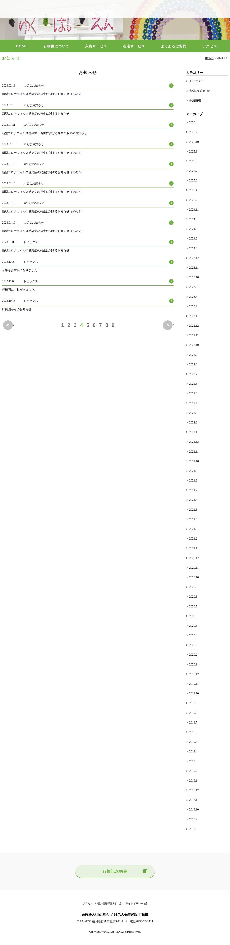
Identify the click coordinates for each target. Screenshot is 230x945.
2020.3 (193, 645)
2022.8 (193, 364)
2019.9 (193, 703)
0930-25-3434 (202, 9)
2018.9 (193, 819)
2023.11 (194, 267)
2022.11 (194, 335)
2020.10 (194, 577)
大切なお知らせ (199, 90)
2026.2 (193, 132)
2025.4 (193, 190)
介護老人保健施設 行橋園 (23, 9)
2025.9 (193, 151)
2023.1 (193, 316)
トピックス (196, 81)
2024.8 (193, 228)
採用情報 (195, 100)
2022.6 (193, 383)
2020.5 (193, 625)
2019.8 (193, 713)
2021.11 (194, 451)
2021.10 (194, 461)
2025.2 (193, 200)
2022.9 (193, 354)
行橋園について (56, 46)
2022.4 (193, 403)
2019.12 (194, 674)
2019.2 (193, 771)
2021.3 (193, 529)
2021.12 (194, 441)
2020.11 (194, 567)
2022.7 (193, 374)
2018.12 (194, 790)
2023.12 (194, 258)
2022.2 (193, 422)
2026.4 (193, 122)
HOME (22, 46)
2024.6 (193, 238)
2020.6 (193, 616)
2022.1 (193, 432)
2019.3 (193, 761)
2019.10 (194, 693)
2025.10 (194, 142)
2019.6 (193, 732)
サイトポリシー (134, 903)
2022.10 (194, 345)
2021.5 (193, 509)
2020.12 (194, 558)
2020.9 (193, 587)
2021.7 (193, 490)
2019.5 (193, 741)
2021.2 (193, 538)
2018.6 (193, 829)
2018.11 (194, 799)
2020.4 (193, 635)
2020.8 (193, 596)
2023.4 (193, 296)
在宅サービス (134, 46)
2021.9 (193, 470)
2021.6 (193, 499)
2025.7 (193, 170)
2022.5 (193, 393)
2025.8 (193, 161)
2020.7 (193, 606)
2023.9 (193, 287)
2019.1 (193, 780)
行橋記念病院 (115, 871)
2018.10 (194, 809)
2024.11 (194, 209)
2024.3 (193, 248)
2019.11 (194, 683)
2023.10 (194, 277)
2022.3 (193, 412)
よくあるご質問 (174, 46)
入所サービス (96, 46)
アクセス (209, 46)
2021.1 (193, 548)
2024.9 (193, 219)
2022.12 (194, 325)
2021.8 (193, 480)
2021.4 (193, 519)
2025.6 (193, 180)
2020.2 (193, 654)
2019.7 (193, 722)
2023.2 (193, 306)
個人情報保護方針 (107, 903)
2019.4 (193, 751)
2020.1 (193, 664)
